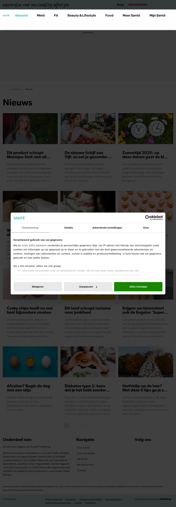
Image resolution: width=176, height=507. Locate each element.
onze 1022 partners (34, 245)
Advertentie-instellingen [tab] (107, 227)
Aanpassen (88, 286)
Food (111, 15)
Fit (58, 15)
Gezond (23, 15)
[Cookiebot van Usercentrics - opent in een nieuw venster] (148, 217)
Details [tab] (68, 227)
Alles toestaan (138, 286)
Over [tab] (146, 227)
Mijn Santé (160, 15)
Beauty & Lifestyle (84, 15)
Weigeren (37, 286)
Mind (42, 15)
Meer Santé (133, 15)
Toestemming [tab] (30, 227)
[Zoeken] (5, 25)
